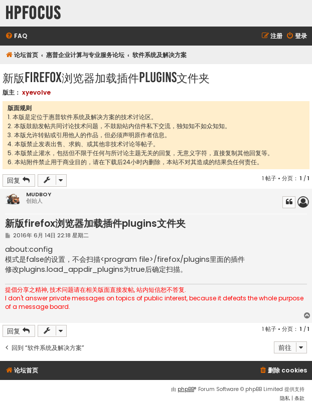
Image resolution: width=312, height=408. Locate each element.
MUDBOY (38, 194)
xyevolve (36, 92)
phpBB (186, 389)
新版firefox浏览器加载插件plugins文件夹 (106, 77)
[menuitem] (16, 36)
